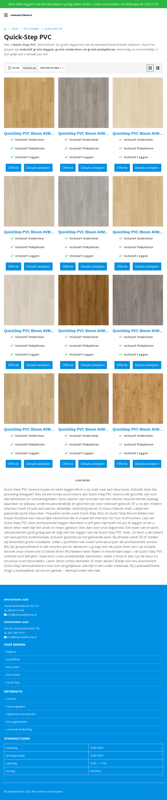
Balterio (11, 652)
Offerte (13, 168)
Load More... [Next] (83, 480)
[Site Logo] (21, 15)
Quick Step (13, 682)
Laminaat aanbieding (19, 729)
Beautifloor (13, 659)
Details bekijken (38, 168)
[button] (7, 15)
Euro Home (13, 674)
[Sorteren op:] (52, 68)
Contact (11, 698)
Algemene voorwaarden (21, 714)
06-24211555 (149, 4)
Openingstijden (16, 706)
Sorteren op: (29, 67)
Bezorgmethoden (17, 721)
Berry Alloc (13, 667)
